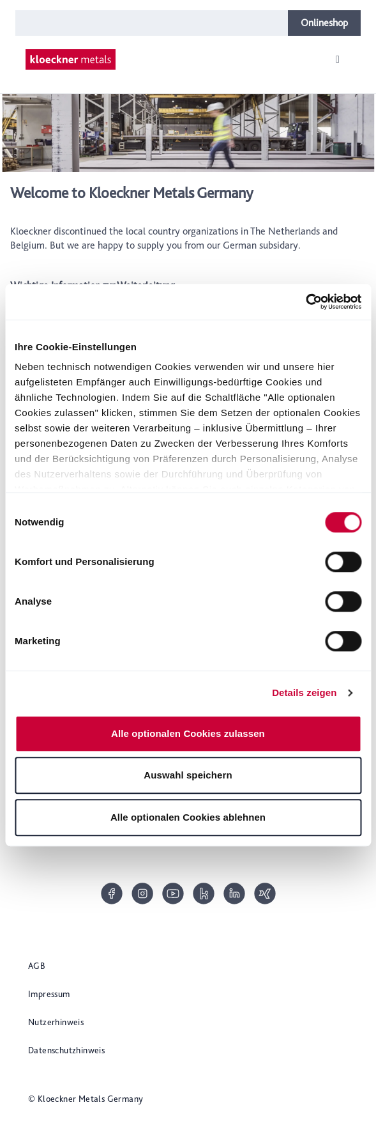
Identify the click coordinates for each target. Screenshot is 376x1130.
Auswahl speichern (188, 775)
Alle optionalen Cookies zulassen (188, 733)
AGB (36, 966)
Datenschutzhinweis (66, 1050)
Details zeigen (304, 692)
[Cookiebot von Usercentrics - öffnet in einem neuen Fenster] (305, 301)
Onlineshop (324, 23)
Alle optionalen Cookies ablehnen (188, 817)
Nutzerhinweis (56, 1022)
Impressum (49, 994)
